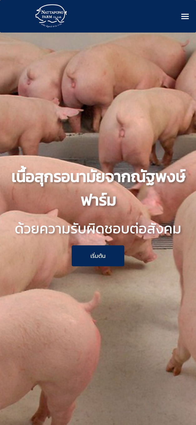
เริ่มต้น (98, 256)
